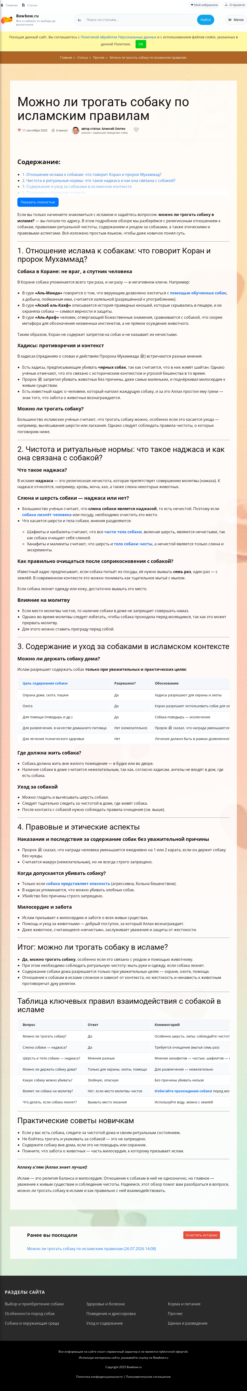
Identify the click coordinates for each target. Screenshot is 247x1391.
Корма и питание (184, 1304)
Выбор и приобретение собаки (34, 1304)
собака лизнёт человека (47, 514)
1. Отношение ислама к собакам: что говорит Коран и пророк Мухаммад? (91, 174)
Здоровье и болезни (105, 1304)
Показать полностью (38, 202)
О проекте (235, 5)
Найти (205, 19)
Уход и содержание (104, 1323)
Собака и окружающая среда (32, 1323)
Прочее (175, 1313)
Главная (9, 5)
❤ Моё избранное (204, 5)
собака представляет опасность (78, 883)
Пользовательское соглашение (148, 1377)
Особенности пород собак (30, 1313)
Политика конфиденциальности (99, 1377)
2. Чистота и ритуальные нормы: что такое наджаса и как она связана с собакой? (98, 180)
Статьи (29, 5)
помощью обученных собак (198, 293)
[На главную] (6, 19)
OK (140, 44)
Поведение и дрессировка (111, 1313)
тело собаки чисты (133, 544)
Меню (236, 19)
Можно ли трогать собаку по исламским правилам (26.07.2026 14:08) (91, 1248)
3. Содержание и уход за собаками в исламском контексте (77, 186)
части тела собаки (123, 531)
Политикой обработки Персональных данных (118, 37)
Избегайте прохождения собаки (183, 1091)
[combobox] (144, 20)
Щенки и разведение (187, 1323)
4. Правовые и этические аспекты (54, 192)
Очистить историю (202, 1235)
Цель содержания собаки (45, 683)
